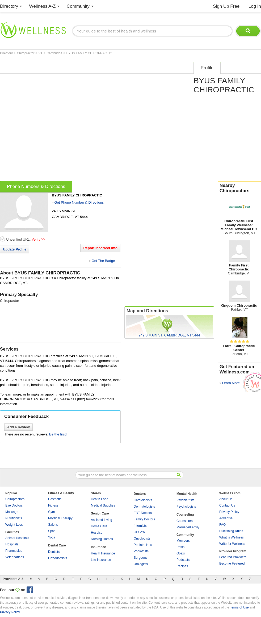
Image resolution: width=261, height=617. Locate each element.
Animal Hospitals (17, 538)
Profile (207, 67)
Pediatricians (143, 545)
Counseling (185, 514)
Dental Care (57, 545)
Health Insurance (103, 553)
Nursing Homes (102, 539)
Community (78, 6)
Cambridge (55, 53)
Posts (180, 547)
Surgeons (140, 558)
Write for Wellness (232, 544)
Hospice (96, 532)
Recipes (182, 566)
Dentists (54, 552)
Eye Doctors (14, 505)
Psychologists (186, 506)
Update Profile (14, 249)
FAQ (222, 524)
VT (41, 53)
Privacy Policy (229, 512)
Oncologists (142, 538)
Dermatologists (144, 506)
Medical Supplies (103, 505)
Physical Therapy (60, 518)
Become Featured (232, 563)
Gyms (52, 512)
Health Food (99, 499)
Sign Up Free (226, 6)
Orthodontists (57, 558)
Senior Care (100, 513)
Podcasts (183, 560)
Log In (255, 6)
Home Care (99, 526)
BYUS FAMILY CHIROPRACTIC (89, 53)
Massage (11, 512)
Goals (180, 553)
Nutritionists (13, 518)
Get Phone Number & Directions (79, 202)
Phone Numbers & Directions (36, 186)
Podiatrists (141, 551)
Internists (140, 526)
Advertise (226, 518)
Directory (9, 6)
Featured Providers (232, 557)
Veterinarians (14, 557)
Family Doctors (144, 519)
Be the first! (58, 434)
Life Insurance (101, 560)
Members (183, 540)
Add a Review (18, 427)
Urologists (141, 564)
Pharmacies (13, 551)
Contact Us (227, 505)
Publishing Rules (231, 531)
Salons (53, 524)
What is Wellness (231, 537)
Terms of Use (239, 607)
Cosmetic (54, 499)
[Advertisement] (60, 119)
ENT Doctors (143, 513)
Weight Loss (14, 524)
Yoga (51, 537)
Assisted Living (101, 520)
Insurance (98, 547)
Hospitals (11, 544)
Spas (51, 531)
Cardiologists (143, 500)
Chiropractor (26, 53)
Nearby (239, 188)
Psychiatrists (185, 500)
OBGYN (139, 532)
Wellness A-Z (42, 6)
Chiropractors (14, 499)
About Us (225, 499)
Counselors (184, 521)
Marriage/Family (187, 527)
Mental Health (186, 494)
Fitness (53, 505)
